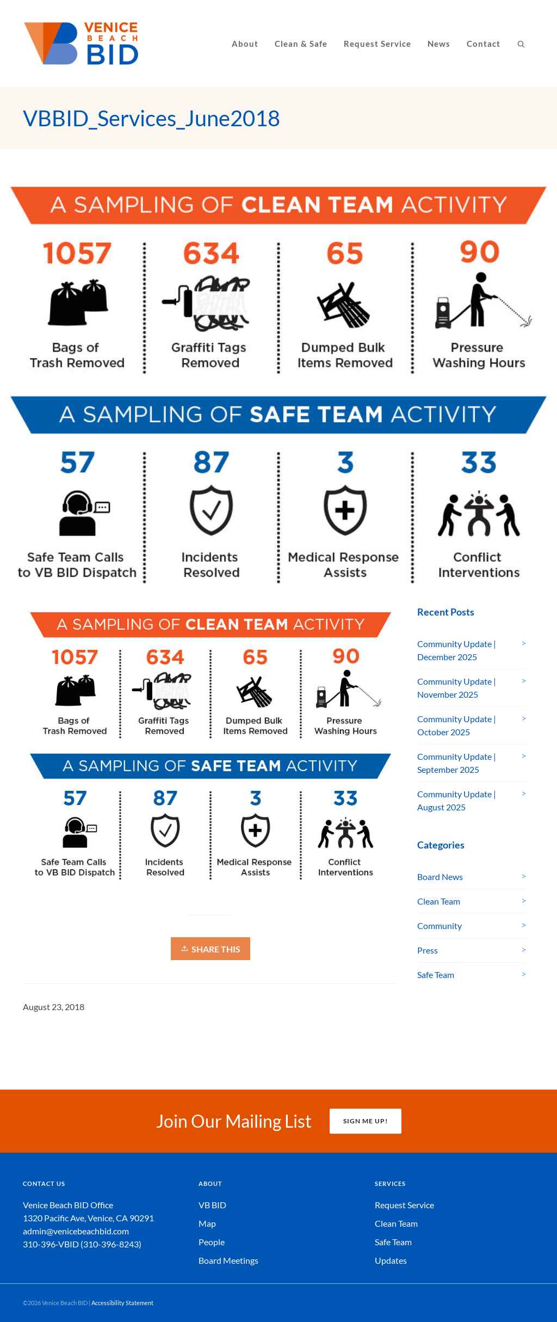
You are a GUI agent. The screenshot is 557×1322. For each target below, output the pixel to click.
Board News (440, 876)
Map (207, 1223)
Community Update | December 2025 (456, 650)
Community (439, 925)
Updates (391, 1260)
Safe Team (435, 974)
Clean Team (438, 901)
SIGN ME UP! (365, 1121)
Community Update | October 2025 (456, 725)
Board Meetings (228, 1260)
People (212, 1242)
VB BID (212, 1205)
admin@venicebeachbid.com (76, 1231)
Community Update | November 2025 (456, 687)
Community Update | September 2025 (456, 762)
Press (427, 950)
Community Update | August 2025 (456, 800)
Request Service (404, 1205)
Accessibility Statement (122, 1302)
